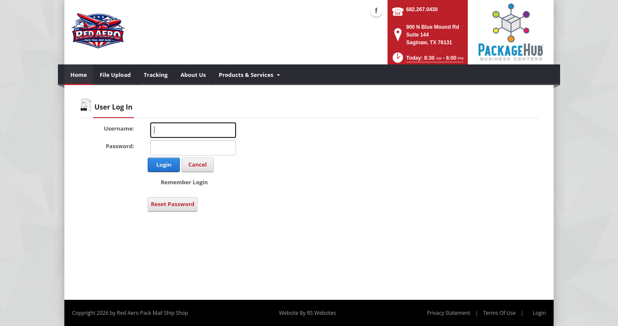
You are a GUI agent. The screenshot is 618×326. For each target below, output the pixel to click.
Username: (119, 128)
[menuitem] (78, 74)
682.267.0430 (422, 9)
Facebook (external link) (376, 10)
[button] (427, 60)
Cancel (197, 164)
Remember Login (184, 182)
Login (163, 164)
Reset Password (172, 204)
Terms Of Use (499, 313)
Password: (120, 146)
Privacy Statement (448, 313)
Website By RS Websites (307, 313)
